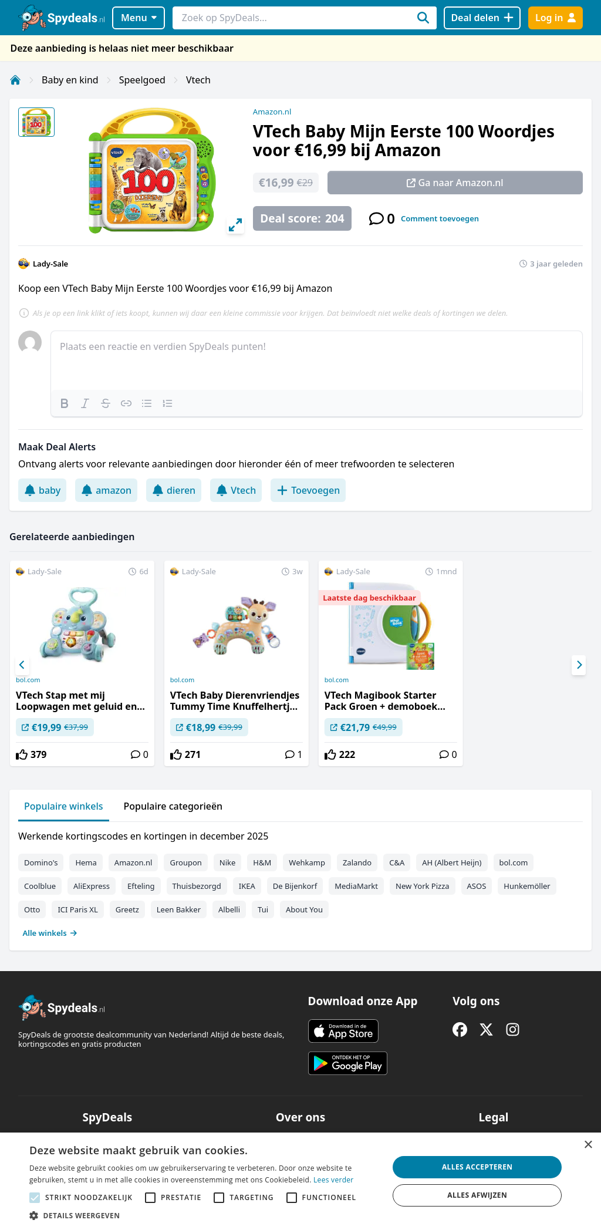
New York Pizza (423, 886)
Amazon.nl (272, 111)
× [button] (587, 1145)
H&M (262, 862)
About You (304, 909)
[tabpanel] (300, 882)
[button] (203, 1215)
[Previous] (22, 665)
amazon (106, 490)
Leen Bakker (179, 909)
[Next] (579, 665)
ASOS (477, 886)
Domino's (41, 862)
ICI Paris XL (77, 909)
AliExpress (91, 886)
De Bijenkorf (295, 886)
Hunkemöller (527, 886)
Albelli (229, 909)
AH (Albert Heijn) (451, 862)
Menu (139, 17)
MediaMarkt (356, 886)
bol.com (28, 680)
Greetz (127, 909)
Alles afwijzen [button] (477, 1195)
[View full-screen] (235, 225)
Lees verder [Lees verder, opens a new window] (333, 1180)
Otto (32, 909)
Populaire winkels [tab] (63, 806)
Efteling (140, 886)
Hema (85, 862)
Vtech (198, 79)
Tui (263, 909)
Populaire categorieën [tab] (173, 806)
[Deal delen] (482, 17)
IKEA (247, 886)
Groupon (185, 862)
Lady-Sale (50, 263)
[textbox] (316, 360)
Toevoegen (308, 490)
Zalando (357, 862)
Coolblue (40, 886)
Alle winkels (50, 933)
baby (42, 490)
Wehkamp (307, 862)
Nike (228, 862)
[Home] (15, 80)
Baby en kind (70, 79)
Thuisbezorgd (197, 886)
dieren (173, 490)
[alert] (300, 1181)
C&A (396, 862)
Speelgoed (142, 79)
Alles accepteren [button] (477, 1167)
